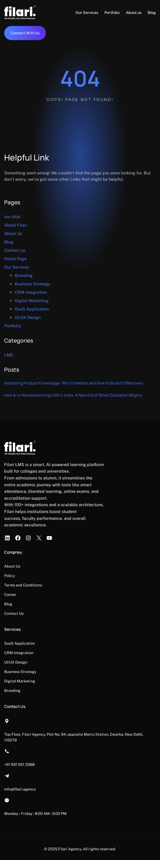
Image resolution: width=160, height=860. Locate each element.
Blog (8, 241)
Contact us (14, 250)
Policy (9, 575)
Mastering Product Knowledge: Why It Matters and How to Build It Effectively (73, 383)
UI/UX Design (28, 317)
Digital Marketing (32, 300)
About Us (13, 233)
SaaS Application (32, 309)
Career (10, 594)
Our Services (16, 267)
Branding (24, 275)
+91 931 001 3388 (19, 764)
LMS (8, 354)
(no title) (12, 216)
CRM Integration (31, 292)
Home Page (15, 258)
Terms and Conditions (23, 585)
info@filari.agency (20, 789)
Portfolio (12, 325)
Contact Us (14, 613)
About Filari (15, 225)
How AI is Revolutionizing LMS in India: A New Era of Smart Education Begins (73, 395)
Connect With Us (25, 33)
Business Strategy (32, 283)
